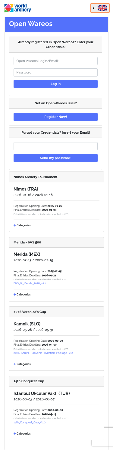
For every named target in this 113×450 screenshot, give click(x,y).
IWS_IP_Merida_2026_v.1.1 (30, 283)
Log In (56, 84)
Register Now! (55, 117)
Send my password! (55, 158)
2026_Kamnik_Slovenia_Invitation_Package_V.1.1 (43, 352)
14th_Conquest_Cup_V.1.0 (30, 422)
